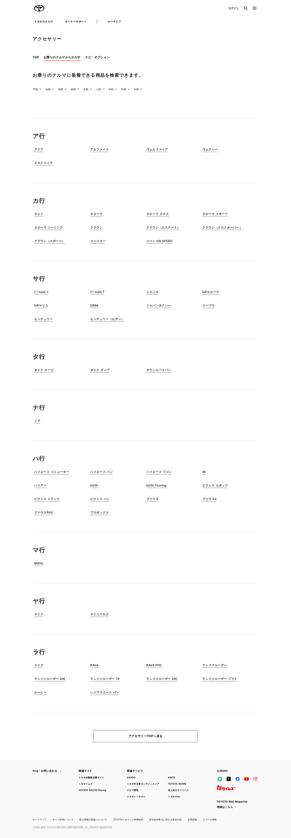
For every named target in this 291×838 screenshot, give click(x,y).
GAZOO (131, 777)
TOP (36, 57)
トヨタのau (174, 796)
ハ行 (98, 89)
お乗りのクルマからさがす (62, 57)
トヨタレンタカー (136, 796)
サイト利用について (63, 819)
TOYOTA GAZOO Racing (92, 790)
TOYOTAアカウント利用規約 (128, 819)
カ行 (48, 89)
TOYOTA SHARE (177, 784)
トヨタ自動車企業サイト (91, 777)
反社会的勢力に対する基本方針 (165, 819)
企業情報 (192, 819)
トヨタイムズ (86, 784)
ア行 (35, 89)
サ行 (60, 89)
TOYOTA (39, 8)
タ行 (73, 89)
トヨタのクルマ (43, 21)
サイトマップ (40, 819)
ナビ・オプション (97, 57)
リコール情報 (210, 819)
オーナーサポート (75, 21)
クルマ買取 (132, 790)
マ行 (111, 89)
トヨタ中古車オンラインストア (143, 784)
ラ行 (136, 89)
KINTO (171, 777)
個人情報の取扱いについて (93, 819)
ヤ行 (123, 89)
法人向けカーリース (178, 790)
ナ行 (86, 89)
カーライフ (114, 21)
